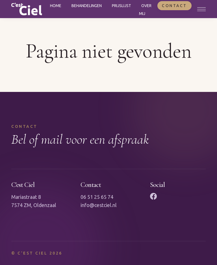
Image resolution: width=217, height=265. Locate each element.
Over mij (145, 9)
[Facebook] (153, 196)
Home (55, 5)
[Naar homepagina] (26, 9)
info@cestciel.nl (99, 205)
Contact (174, 5)
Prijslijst (121, 5)
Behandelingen (86, 5)
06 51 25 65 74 (97, 197)
